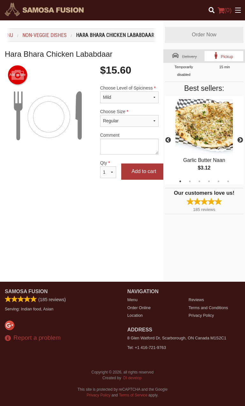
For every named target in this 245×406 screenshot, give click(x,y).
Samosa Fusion (26, 291)
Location (135, 315)
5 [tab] (218, 181)
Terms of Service (133, 395)
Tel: (146, 347)
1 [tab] (180, 181)
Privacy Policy (201, 315)
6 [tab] (228, 181)
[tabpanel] (204, 140)
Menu (132, 299)
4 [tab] (209, 181)
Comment (129, 144)
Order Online (139, 307)
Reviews (196, 299)
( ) (225, 10)
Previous (168, 140)
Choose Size (129, 118)
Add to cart (143, 171)
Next (240, 140)
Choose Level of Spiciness (129, 94)
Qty (108, 169)
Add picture (18, 74)
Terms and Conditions (208, 307)
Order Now (204, 34)
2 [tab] (190, 181)
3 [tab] (199, 181)
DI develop (132, 378)
